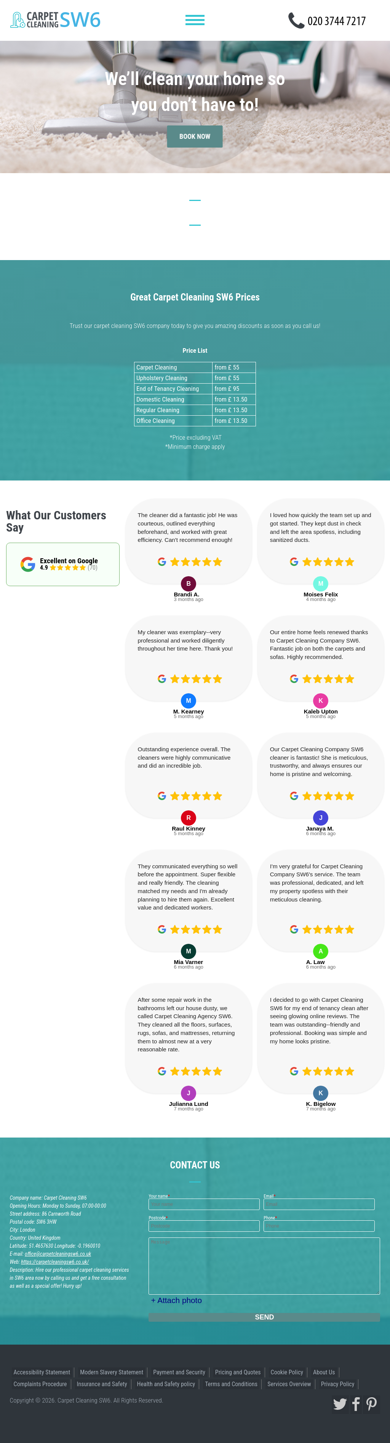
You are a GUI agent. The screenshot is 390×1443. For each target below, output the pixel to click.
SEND (264, 1317)
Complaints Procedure (40, 1384)
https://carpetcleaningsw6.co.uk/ (55, 1262)
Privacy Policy (338, 1384)
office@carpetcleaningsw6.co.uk (58, 1254)
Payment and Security (179, 1372)
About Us (324, 1372)
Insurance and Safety (102, 1384)
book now (195, 127)
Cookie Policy (287, 1372)
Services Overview (289, 1384)
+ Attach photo (176, 1300)
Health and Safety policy (166, 1384)
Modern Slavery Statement (111, 1372)
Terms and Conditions (231, 1384)
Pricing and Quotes (238, 1372)
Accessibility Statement (42, 1372)
